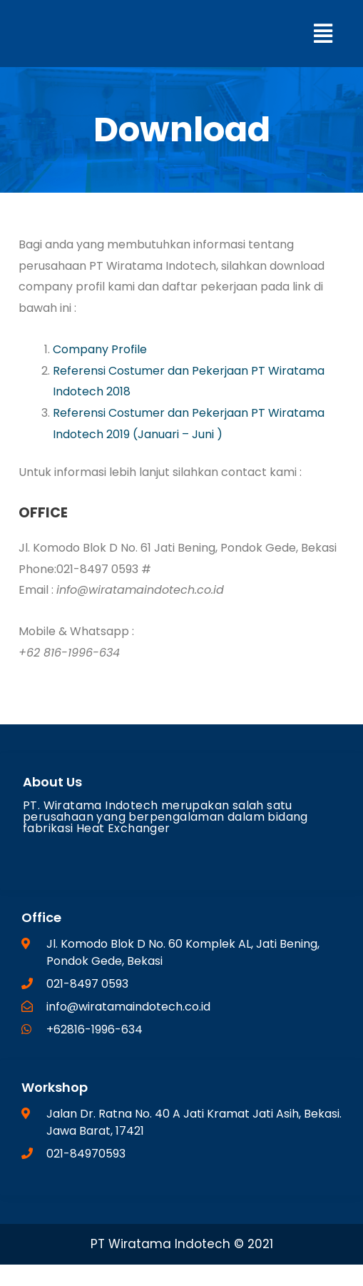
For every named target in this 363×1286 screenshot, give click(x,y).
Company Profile (100, 349)
